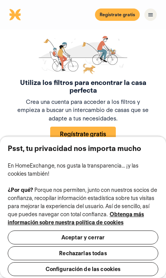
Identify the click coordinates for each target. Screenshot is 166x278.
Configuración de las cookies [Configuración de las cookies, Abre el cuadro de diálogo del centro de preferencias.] (83, 269)
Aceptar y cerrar (83, 237)
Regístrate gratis (117, 14)
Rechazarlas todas (83, 253)
